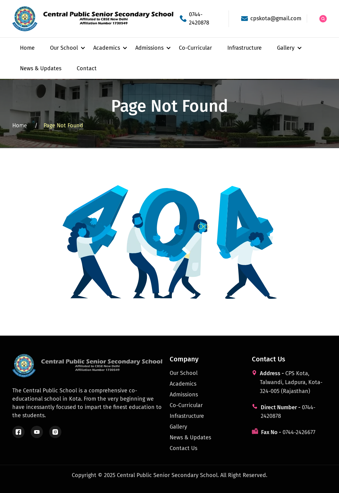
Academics (183, 383)
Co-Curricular (195, 47)
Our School (184, 373)
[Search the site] (323, 18)
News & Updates (40, 68)
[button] (64, 48)
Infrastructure (244, 47)
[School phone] (198, 18)
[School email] (268, 18)
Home (27, 47)
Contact (87, 68)
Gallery (178, 426)
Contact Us (183, 448)
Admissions (184, 394)
